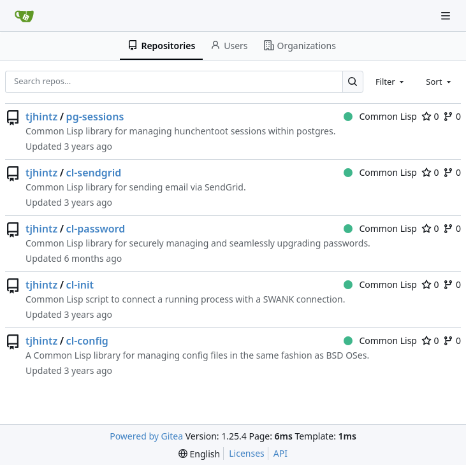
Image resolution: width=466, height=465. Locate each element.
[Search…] (352, 82)
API (280, 453)
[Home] (24, 15)
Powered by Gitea (146, 436)
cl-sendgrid (94, 172)
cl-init (80, 284)
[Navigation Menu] (447, 15)
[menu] (199, 454)
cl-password (96, 228)
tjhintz (41, 116)
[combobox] (391, 81)
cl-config (87, 340)
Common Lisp (380, 116)
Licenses (247, 453)
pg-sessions (95, 116)
